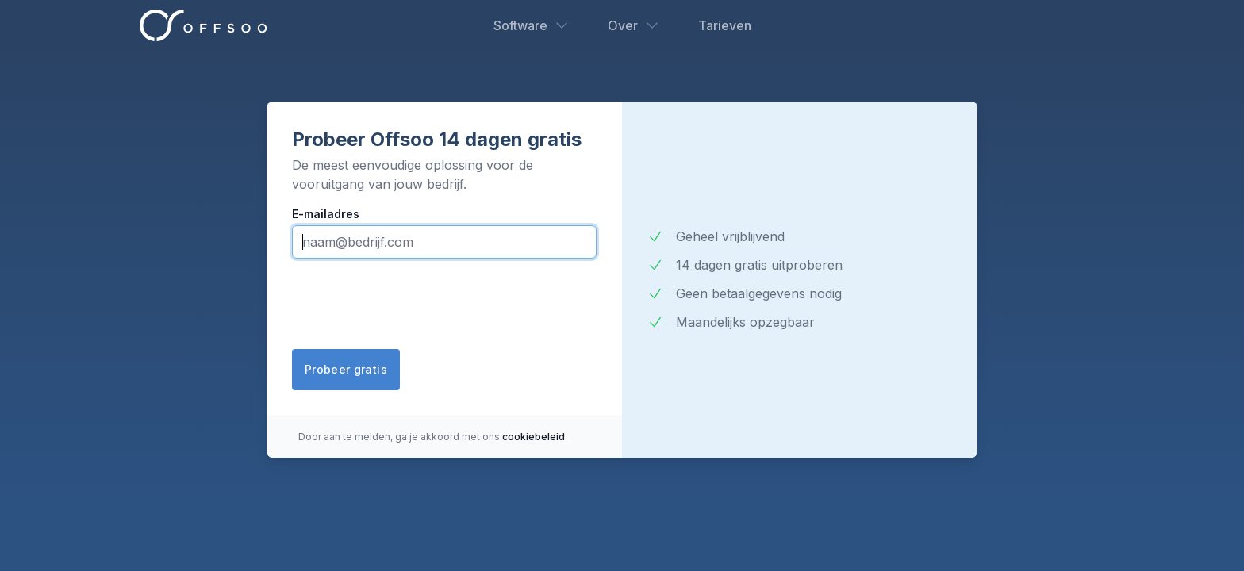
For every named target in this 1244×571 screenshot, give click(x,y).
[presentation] (412, 305)
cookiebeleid (533, 437)
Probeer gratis (346, 369)
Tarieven (724, 25)
